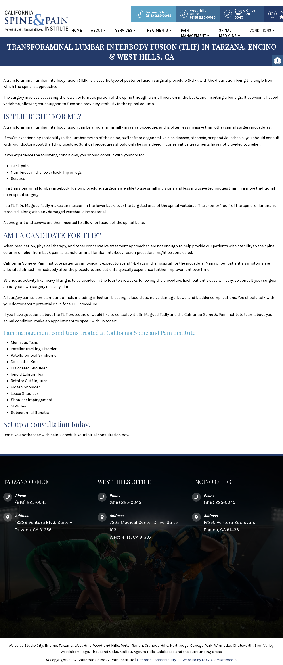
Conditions (260, 30)
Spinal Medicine (228, 33)
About (96, 30)
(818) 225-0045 (31, 502)
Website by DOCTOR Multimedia (210, 659)
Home (76, 30)
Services (123, 30)
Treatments (156, 30)
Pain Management (193, 33)
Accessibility (165, 659)
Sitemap (144, 659)
